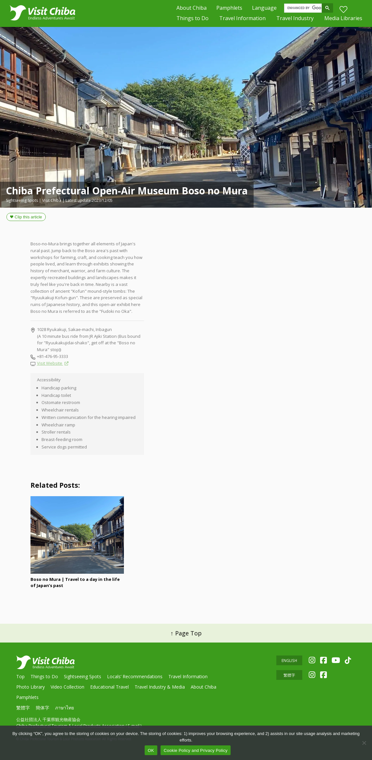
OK (151, 750)
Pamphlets (229, 8)
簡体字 (42, 708)
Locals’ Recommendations (134, 676)
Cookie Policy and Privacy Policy (196, 750)
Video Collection (67, 687)
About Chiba (191, 8)
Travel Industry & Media (160, 687)
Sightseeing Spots (82, 676)
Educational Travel (109, 687)
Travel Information (242, 19)
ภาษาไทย (64, 708)
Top (20, 676)
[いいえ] (364, 743)
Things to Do (192, 19)
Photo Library (30, 687)
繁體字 (23, 708)
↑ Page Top (186, 633)
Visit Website (50, 363)
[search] (304, 9)
